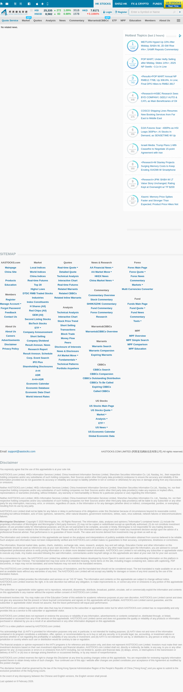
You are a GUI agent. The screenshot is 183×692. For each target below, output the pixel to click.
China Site (11, 271)
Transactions (67, 329)
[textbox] (156, 12)
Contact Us (10, 316)
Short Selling (37, 336)
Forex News (137, 276)
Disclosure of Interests (68, 346)
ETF (38, 327)
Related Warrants (68, 289)
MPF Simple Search (137, 340)
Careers (10, 335)
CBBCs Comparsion (101, 374)
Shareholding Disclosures (38, 366)
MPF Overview (137, 335)
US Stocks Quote (101, 410)
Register (10, 299)
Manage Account (10, 303)
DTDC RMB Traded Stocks (38, 293)
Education (10, 284)
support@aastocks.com (21, 451)
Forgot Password (11, 308)
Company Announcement (37, 332)
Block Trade (68, 334)
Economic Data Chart (38, 392)
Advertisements (10, 340)
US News (101, 427)
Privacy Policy (10, 348)
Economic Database (37, 388)
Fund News (137, 312)
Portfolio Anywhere (68, 368)
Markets (137, 284)
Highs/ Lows (38, 289)
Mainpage (10, 267)
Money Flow (68, 338)
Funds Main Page (138, 303)
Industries (38, 297)
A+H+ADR (38, 379)
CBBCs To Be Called (101, 382)
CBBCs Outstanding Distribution (101, 378)
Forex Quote (137, 271)
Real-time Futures (38, 280)
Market (101, 414)
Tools (137, 321)
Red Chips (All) (37, 310)
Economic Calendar (38, 383)
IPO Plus (38, 362)
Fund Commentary (101, 308)
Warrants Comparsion (101, 350)
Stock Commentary (102, 299)
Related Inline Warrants (67, 297)
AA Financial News (101, 267)
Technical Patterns (68, 364)
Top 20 (38, 284)
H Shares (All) (38, 306)
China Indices (38, 276)
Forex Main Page (137, 267)
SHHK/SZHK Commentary (102, 303)
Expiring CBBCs (101, 386)
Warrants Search (101, 346)
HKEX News (101, 276)
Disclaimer (10, 344)
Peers (68, 342)
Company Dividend (38, 340)
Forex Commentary (102, 312)
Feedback (10, 312)
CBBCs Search (101, 369)
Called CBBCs (101, 391)
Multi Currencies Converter (137, 289)
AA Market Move (68, 355)
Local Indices (37, 267)
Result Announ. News (37, 345)
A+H (37, 370)
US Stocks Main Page (101, 406)
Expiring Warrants (101, 354)
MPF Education (137, 348)
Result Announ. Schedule (37, 353)
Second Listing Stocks (38, 319)
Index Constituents (38, 302)
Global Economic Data (101, 436)
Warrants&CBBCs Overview (101, 331)
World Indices (38, 271)
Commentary (137, 280)
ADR (37, 375)
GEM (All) (37, 314)
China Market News (101, 280)
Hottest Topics (144, 35)
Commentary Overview (102, 295)
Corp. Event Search (38, 357)
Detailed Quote (67, 271)
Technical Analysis (68, 276)
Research (101, 316)
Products (10, 280)
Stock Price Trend (68, 321)
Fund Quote (137, 308)
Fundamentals (68, 359)
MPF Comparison (138, 344)
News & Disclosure (68, 351)
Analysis (101, 418)
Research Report (37, 349)
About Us (10, 331)
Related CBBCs (68, 293)
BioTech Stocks (38, 323)
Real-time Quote (68, 267)
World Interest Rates (37, 396)
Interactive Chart (67, 280)
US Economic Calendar (101, 431)
